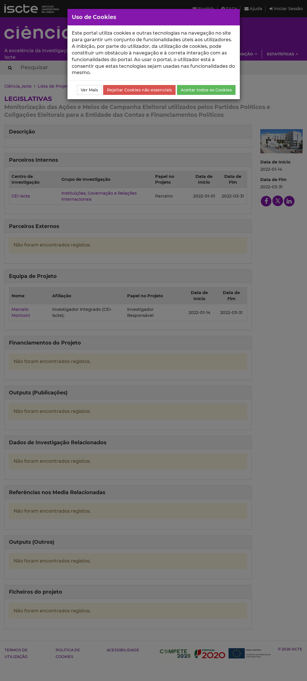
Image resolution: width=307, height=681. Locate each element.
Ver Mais (89, 90)
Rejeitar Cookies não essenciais (139, 90)
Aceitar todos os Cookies (206, 90)
